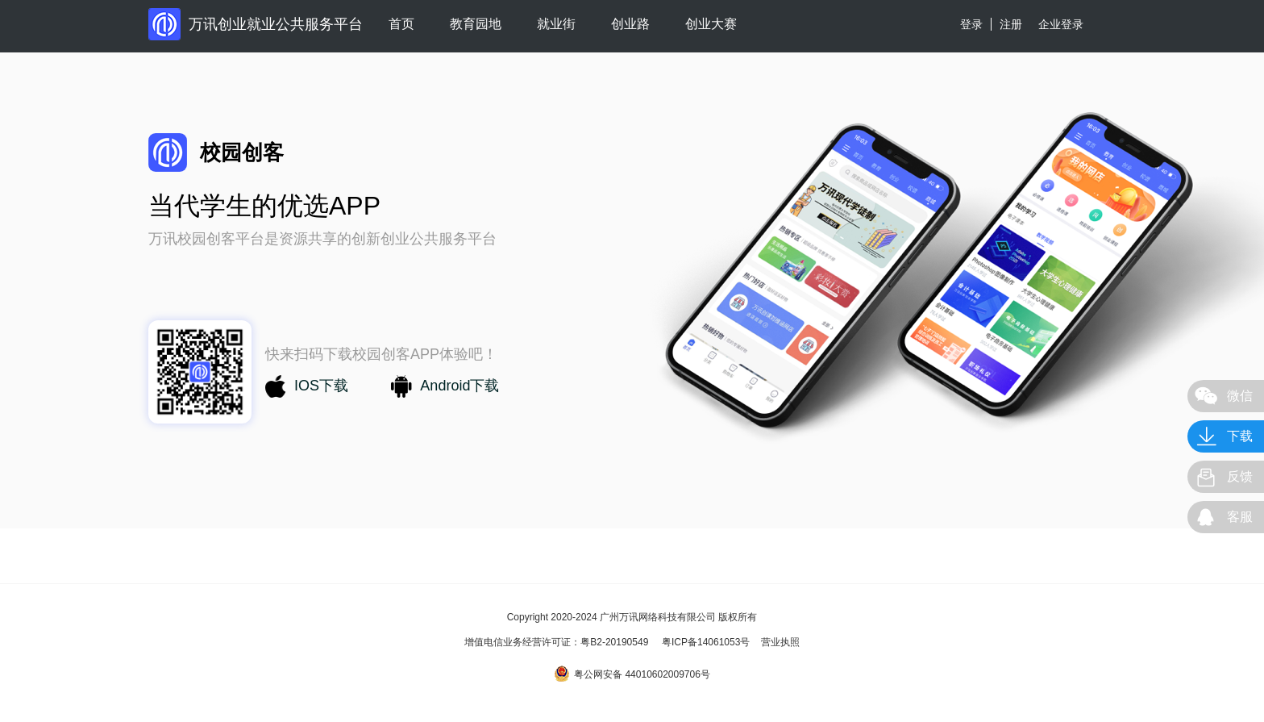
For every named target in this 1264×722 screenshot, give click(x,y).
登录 (971, 24)
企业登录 (1060, 24)
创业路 (630, 24)
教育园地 (475, 24)
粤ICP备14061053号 (706, 642)
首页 (401, 24)
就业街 (556, 24)
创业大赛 (711, 24)
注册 (1011, 24)
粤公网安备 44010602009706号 (632, 674)
